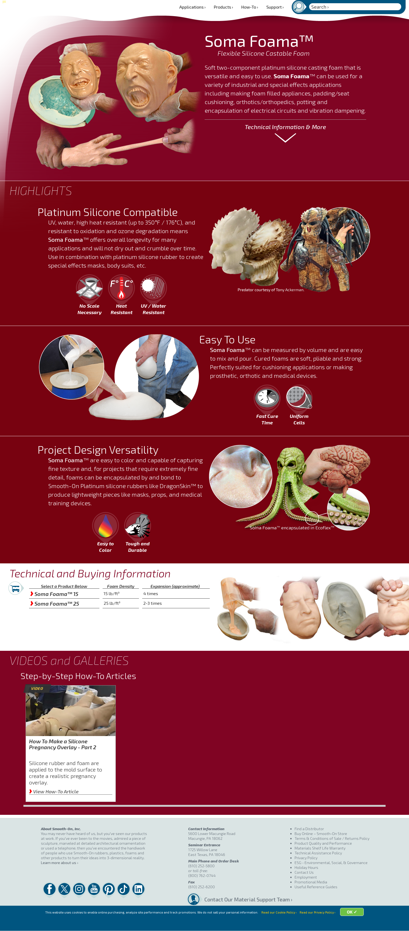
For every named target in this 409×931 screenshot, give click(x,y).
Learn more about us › (59, 862)
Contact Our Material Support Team (247, 899)
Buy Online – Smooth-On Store (321, 833)
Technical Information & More (285, 126)
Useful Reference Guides (316, 886)
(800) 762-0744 (202, 875)
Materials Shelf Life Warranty (320, 848)
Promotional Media (311, 882)
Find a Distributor (309, 828)
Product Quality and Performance (323, 843)
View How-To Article (54, 791)
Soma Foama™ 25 (54, 603)
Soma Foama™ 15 (54, 594)
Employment (306, 877)
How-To (249, 6)
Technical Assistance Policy (318, 853)
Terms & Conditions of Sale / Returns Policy (332, 838)
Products (223, 6)
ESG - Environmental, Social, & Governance (331, 862)
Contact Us (304, 872)
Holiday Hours (306, 867)
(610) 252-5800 (201, 866)
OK (364, 923)
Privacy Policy (306, 857)
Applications (192, 6)
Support (275, 6)
